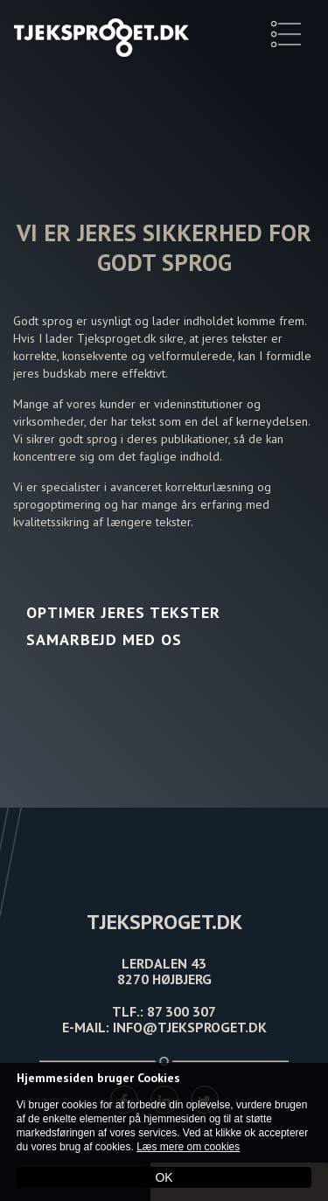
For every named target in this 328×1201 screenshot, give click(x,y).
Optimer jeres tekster (123, 612)
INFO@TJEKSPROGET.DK (190, 1027)
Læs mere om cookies (188, 1147)
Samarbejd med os (104, 639)
